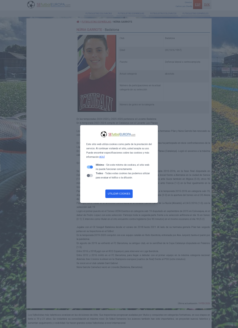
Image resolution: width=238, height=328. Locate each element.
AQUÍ (102, 156)
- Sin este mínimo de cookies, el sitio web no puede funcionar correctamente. (122, 167)
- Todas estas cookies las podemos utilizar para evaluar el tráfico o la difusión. (123, 175)
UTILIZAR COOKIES (119, 193)
